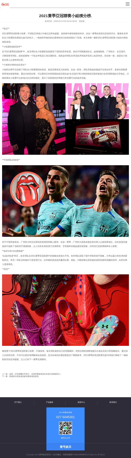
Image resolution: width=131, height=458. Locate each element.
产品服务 (49, 402)
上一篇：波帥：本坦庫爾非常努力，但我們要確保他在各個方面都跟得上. (31, 374)
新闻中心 (81, 402)
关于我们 (18, 402)
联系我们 (113, 402)
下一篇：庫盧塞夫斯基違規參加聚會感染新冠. (20, 376)
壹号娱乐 (101, 455)
